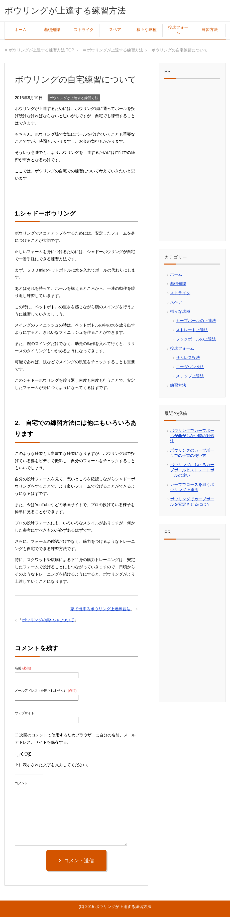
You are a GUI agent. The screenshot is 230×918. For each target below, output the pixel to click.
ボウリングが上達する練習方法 (69, 11)
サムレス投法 (188, 358)
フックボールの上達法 (196, 340)
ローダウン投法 (190, 367)
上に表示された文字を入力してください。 (53, 765)
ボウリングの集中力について (48, 620)
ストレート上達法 (192, 330)
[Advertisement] (192, 162)
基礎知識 (52, 30)
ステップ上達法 (190, 377)
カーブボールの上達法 (196, 321)
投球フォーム (178, 30)
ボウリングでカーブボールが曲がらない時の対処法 (192, 436)
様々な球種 (147, 30)
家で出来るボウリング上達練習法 (100, 610)
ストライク (84, 30)
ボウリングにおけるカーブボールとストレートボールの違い (192, 470)
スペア (115, 30)
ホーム (21, 30)
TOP (41, 51)
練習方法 (210, 30)
